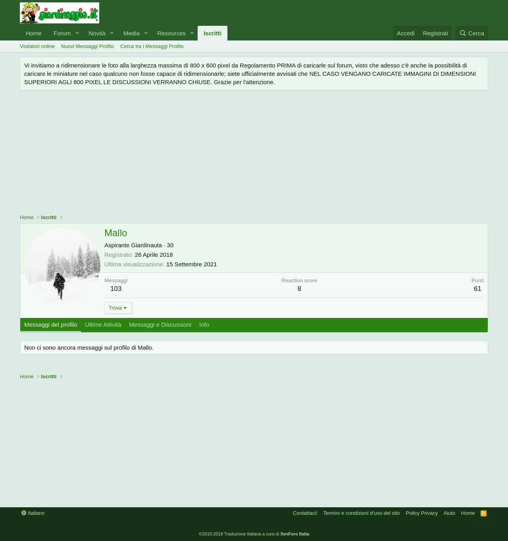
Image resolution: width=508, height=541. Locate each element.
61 (477, 289)
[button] (77, 33)
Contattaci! (305, 513)
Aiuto (450, 513)
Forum (62, 33)
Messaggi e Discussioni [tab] (160, 324)
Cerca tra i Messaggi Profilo (152, 46)
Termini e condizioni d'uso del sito (361, 513)
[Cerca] (471, 33)
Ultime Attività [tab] (103, 324)
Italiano (33, 513)
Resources (171, 33)
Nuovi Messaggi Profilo (87, 46)
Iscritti (212, 33)
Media (131, 33)
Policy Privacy (422, 513)
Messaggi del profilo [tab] (50, 324)
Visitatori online (37, 46)
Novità (97, 33)
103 (115, 289)
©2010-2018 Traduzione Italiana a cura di (254, 533)
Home (34, 33)
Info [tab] (204, 324)
